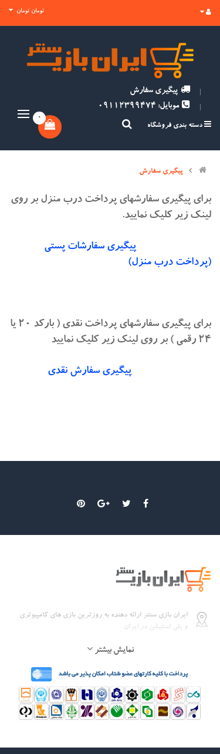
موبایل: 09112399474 (144, 106)
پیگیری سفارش (160, 91)
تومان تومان (26, 10)
